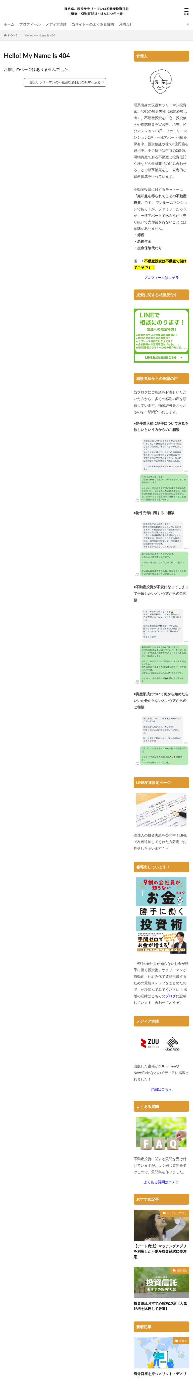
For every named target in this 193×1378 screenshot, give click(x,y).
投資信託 (182, 1270)
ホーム (9, 24)
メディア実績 (56, 24)
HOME (12, 35)
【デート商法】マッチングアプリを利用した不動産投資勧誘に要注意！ (160, 1251)
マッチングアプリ (177, 1212)
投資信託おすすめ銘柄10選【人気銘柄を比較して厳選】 (160, 1306)
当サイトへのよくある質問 (93, 24)
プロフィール (29, 24)
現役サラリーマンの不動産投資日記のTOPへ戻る (65, 82)
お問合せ (126, 24)
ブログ (183, 1340)
